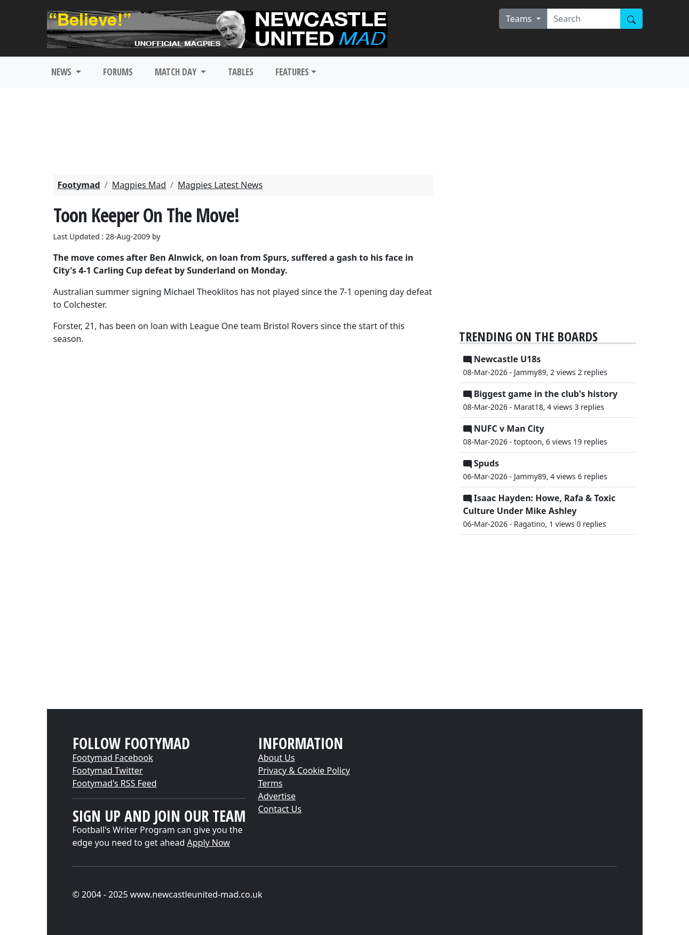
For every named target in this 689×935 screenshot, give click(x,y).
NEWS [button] (62, 72)
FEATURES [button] (292, 72)
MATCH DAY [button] (177, 72)
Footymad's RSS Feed (115, 783)
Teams (520, 19)
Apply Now (208, 842)
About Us (276, 757)
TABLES (241, 72)
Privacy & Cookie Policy (304, 770)
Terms (270, 783)
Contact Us (280, 809)
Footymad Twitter (108, 770)
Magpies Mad (139, 185)
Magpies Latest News (220, 185)
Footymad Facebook (113, 757)
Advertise (277, 796)
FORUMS (118, 72)
